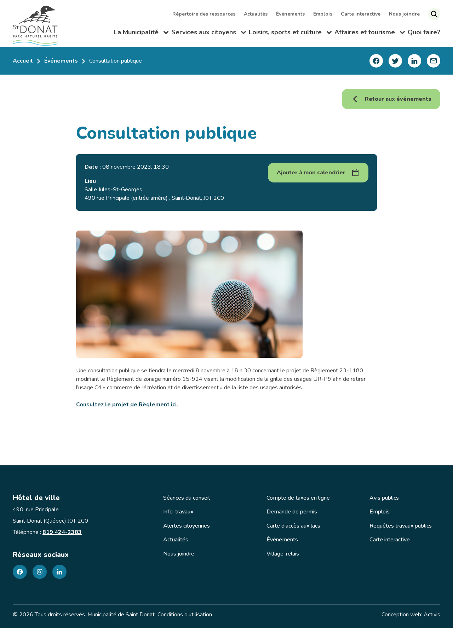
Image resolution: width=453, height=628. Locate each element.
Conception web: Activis (411, 614)
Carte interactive (361, 14)
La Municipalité (141, 33)
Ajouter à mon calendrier (311, 172)
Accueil (23, 61)
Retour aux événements (391, 99)
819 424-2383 (62, 532)
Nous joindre (405, 14)
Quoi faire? (424, 32)
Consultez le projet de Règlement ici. (127, 404)
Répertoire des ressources (204, 14)
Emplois (323, 14)
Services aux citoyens (208, 33)
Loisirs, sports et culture (290, 33)
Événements (291, 14)
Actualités (256, 14)
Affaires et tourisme (369, 33)
